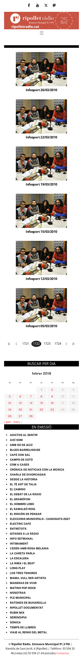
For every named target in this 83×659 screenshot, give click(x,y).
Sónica (15, 622)
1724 (57, 343)
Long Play (17, 568)
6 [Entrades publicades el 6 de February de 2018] (20, 396)
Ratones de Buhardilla (28, 602)
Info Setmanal (21, 538)
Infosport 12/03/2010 (41, 278)
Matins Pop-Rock (23, 588)
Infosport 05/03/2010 (41, 326)
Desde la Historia (23, 479)
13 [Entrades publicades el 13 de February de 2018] (20, 403)
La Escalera (19, 558)
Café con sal (20, 455)
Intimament (19, 543)
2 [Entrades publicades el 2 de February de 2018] (52, 389)
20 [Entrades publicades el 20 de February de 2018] (20, 409)
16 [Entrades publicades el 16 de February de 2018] (52, 403)
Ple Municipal (20, 597)
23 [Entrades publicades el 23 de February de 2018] (52, 409)
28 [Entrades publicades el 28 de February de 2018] (31, 416)
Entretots (18, 528)
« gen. (7, 421)
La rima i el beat (22, 563)
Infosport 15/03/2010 (41, 231)
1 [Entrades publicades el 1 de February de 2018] (41, 389)
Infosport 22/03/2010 (41, 137)
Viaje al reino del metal (28, 632)
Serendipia (18, 617)
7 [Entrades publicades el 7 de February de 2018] (31, 396)
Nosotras (18, 592)
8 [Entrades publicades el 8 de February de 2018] (41, 396)
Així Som (16, 440)
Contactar (62, 653)
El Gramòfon (20, 499)
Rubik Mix (17, 612)
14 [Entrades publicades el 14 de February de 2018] (30, 403)
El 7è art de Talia (23, 484)
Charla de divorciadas (28, 474)
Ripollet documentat (26, 607)
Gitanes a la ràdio (24, 533)
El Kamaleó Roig (22, 509)
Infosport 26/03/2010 (41, 90)
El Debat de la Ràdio (25, 494)
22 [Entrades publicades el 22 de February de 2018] (41, 409)
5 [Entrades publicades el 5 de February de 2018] (10, 396)
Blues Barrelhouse (25, 450)
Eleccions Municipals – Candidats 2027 (40, 519)
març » (17, 421)
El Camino (17, 489)
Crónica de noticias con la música (37, 469)
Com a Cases (19, 464)
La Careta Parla (22, 553)
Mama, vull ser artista (28, 578)
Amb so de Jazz (21, 445)
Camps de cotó (21, 459)
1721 (25, 343)
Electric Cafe (20, 523)
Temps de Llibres (23, 627)
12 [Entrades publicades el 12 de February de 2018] (9, 403)
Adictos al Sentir (23, 435)
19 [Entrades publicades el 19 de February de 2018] (9, 409)
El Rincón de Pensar (25, 514)
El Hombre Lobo (22, 504)
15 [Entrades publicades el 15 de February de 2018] (41, 403)
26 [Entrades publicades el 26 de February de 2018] (9, 416)
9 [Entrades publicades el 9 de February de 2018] (52, 396)
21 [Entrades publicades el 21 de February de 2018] (30, 409)
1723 (47, 343)
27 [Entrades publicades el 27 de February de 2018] (20, 416)
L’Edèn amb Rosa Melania (29, 548)
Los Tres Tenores (23, 573)
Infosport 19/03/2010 (41, 184)
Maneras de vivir (23, 583)
